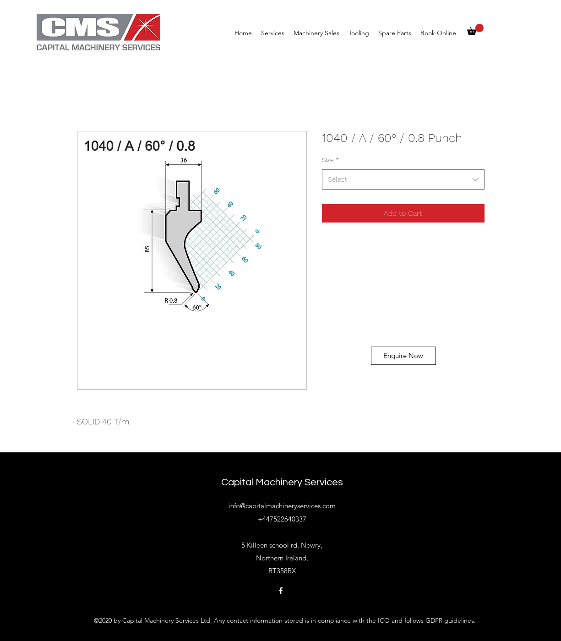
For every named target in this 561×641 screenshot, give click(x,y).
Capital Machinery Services (282, 482)
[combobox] (403, 179)
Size (330, 159)
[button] (475, 29)
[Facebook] (280, 590)
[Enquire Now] (403, 356)
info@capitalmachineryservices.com (282, 505)
